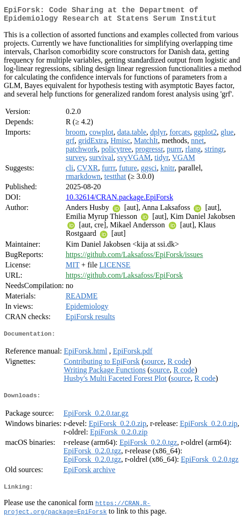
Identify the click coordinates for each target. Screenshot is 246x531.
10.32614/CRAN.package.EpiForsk (119, 201)
